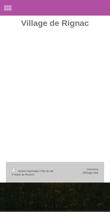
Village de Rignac (55, 23)
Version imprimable (25, 171)
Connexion (92, 169)
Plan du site (46, 171)
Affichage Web (90, 172)
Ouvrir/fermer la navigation (55, 7)
